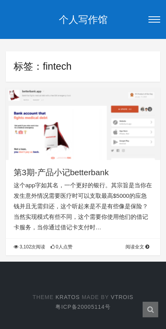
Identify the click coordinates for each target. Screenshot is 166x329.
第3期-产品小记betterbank (61, 172)
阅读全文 (137, 247)
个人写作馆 (83, 19)
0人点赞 (61, 247)
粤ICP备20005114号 (83, 307)
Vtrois (122, 297)
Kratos (67, 297)
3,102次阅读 (29, 247)
